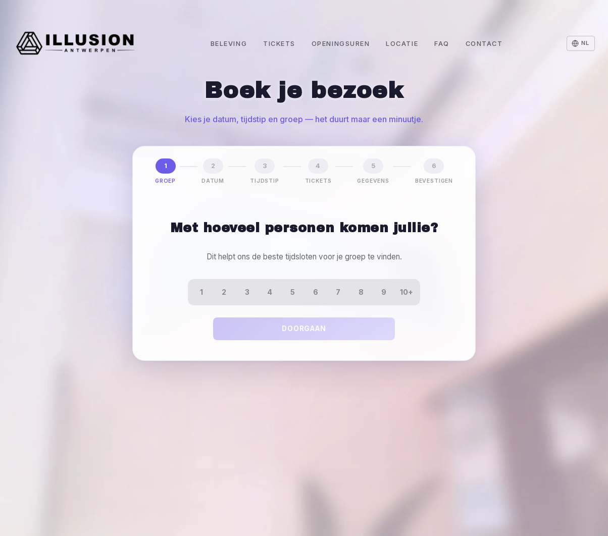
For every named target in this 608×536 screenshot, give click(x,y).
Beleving (229, 43)
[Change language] (581, 43)
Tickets (279, 43)
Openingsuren (341, 43)
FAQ (441, 43)
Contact (484, 43)
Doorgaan (304, 329)
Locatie (402, 43)
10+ (406, 292)
